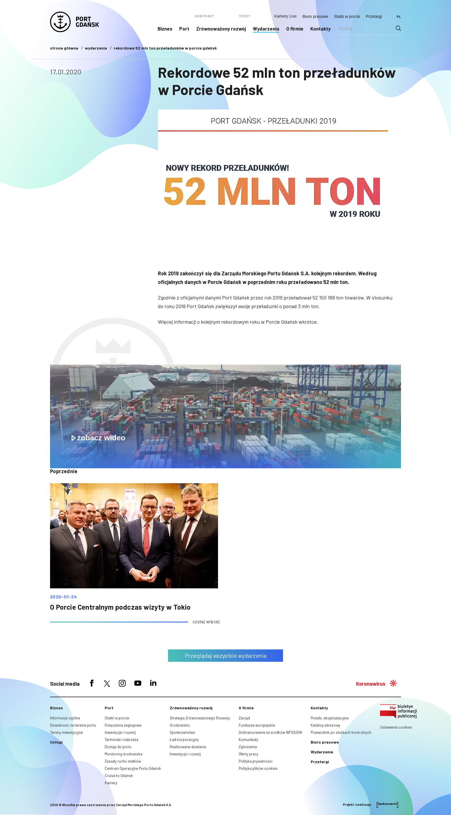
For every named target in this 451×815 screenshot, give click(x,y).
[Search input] (367, 28)
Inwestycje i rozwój (120, 732)
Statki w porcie (347, 16)
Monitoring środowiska (123, 754)
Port (184, 28)
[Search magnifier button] (398, 28)
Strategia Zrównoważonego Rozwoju (200, 718)
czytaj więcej (206, 621)
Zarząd (244, 718)
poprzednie (63, 471)
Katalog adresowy (325, 725)
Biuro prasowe (315, 16)
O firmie (294, 28)
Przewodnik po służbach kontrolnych (341, 732)
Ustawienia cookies (396, 727)
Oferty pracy (248, 754)
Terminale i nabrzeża (121, 739)
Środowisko (180, 725)
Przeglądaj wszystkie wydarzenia (225, 655)
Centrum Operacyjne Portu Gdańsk (133, 768)
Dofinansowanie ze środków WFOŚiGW (270, 732)
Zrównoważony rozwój (221, 28)
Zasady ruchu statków (123, 761)
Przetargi (374, 16)
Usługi (56, 742)
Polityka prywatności (255, 761)
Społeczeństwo (182, 732)
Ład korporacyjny (184, 739)
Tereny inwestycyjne (66, 732)
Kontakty (320, 28)
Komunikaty (248, 739)
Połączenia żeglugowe (123, 725)
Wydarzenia (266, 28)
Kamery (111, 782)
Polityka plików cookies (258, 768)
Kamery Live (285, 16)
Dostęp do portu (118, 746)
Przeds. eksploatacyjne (330, 718)
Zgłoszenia (248, 746)
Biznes (165, 28)
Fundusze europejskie (257, 725)
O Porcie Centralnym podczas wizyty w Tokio (120, 607)
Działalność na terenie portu (73, 725)
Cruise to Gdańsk (119, 775)
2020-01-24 (63, 596)
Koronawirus (370, 684)
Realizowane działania (188, 746)
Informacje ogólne (65, 718)
